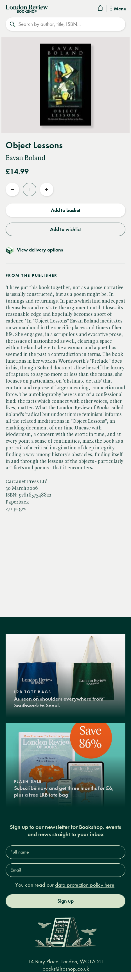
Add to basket (65, 210)
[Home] (27, 8)
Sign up (65, 901)
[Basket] (100, 9)
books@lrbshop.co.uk (65, 969)
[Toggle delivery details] (65, 250)
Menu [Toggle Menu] (118, 9)
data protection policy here (84, 885)
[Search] (65, 24)
